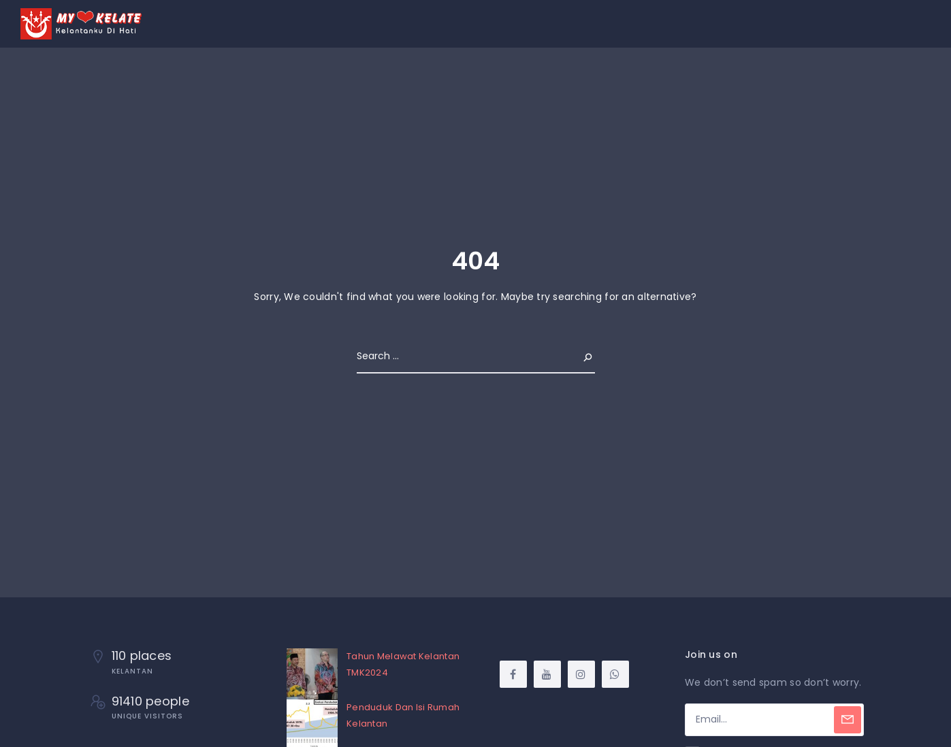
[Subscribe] (847, 719)
